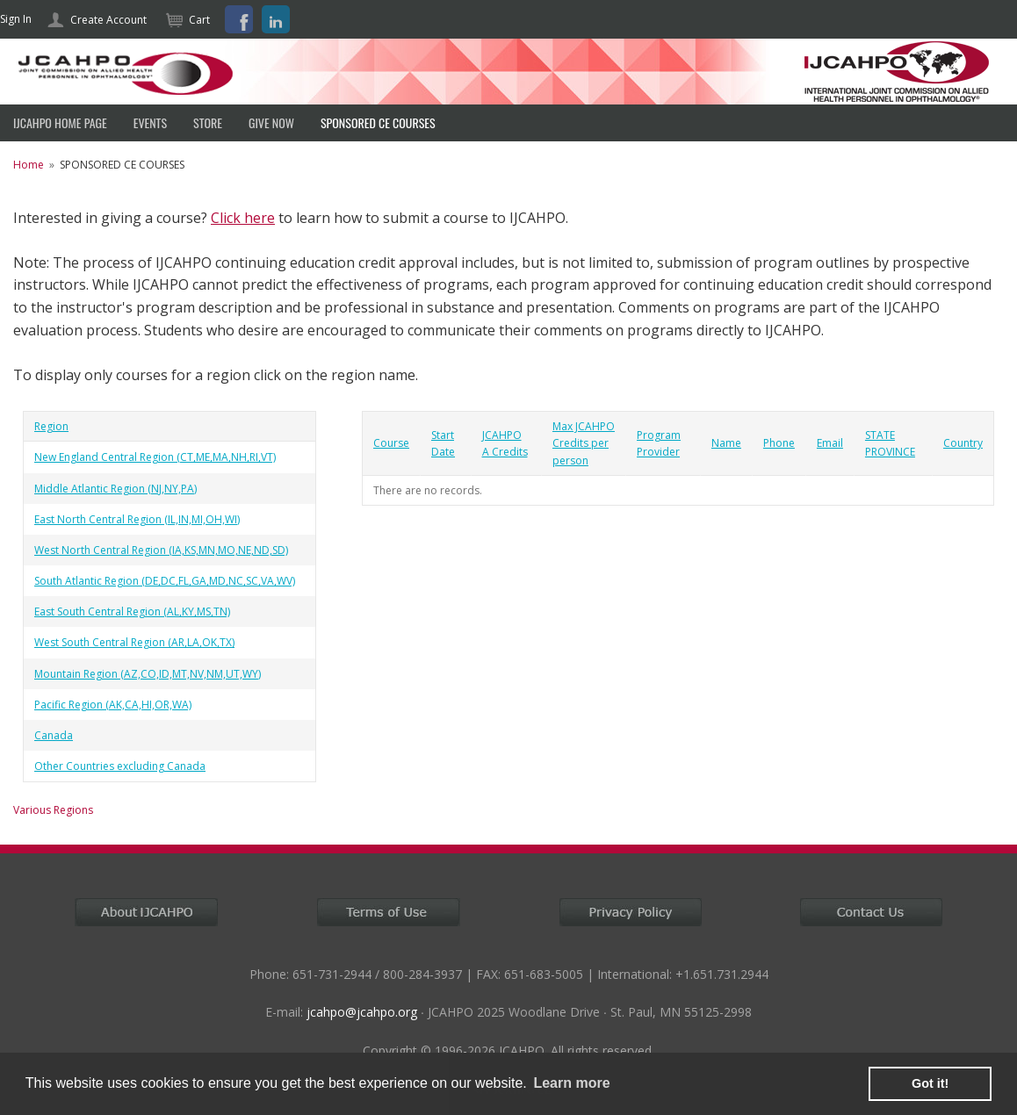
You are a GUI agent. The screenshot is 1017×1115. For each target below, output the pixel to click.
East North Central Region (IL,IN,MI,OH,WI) (137, 519)
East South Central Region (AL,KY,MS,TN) (132, 611)
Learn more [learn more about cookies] (571, 1082)
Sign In (16, 18)
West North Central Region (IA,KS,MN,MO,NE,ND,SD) (161, 550)
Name (726, 442)
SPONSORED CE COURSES (378, 122)
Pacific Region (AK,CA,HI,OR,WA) (112, 704)
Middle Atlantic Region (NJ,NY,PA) (115, 488)
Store (207, 122)
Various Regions (53, 809)
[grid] (169, 596)
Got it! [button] (930, 1083)
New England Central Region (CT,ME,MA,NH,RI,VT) (155, 457)
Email (830, 442)
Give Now (271, 122)
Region (51, 426)
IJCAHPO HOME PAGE (60, 122)
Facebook (239, 19)
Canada (53, 735)
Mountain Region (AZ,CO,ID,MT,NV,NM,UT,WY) (147, 673)
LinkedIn (276, 19)
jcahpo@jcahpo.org (362, 1012)
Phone (779, 442)
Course (391, 442)
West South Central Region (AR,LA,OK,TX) (134, 642)
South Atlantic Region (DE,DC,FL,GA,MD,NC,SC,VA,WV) (164, 580)
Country (963, 442)
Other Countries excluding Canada (120, 766)
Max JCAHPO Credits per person (583, 443)
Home (28, 164)
